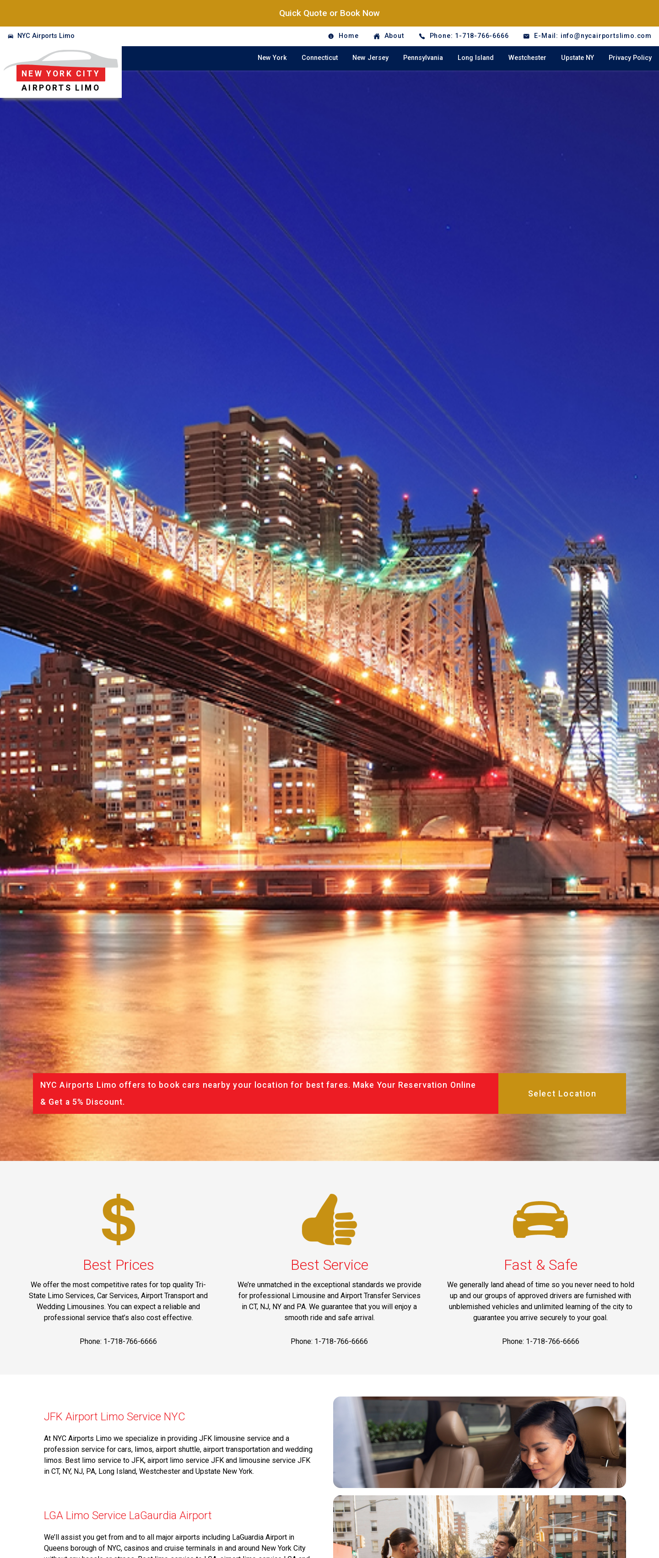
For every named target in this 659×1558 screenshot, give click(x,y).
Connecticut (320, 58)
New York (272, 58)
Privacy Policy (630, 58)
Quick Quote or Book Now (329, 13)
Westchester (527, 58)
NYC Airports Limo (46, 36)
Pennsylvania (423, 58)
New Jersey (370, 58)
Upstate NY (577, 58)
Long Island (476, 58)
